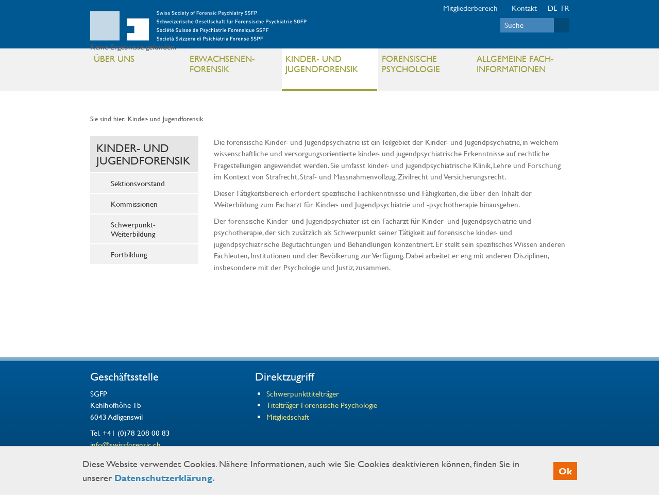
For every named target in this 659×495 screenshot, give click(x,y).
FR (565, 7)
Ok (565, 471)
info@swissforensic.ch (125, 444)
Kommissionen (134, 203)
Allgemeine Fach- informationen (520, 66)
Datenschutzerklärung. (164, 477)
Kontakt (524, 7)
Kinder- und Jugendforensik (329, 66)
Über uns (137, 61)
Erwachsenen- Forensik (233, 66)
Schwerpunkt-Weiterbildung (133, 229)
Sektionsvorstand (138, 183)
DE (552, 7)
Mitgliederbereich (470, 7)
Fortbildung (129, 254)
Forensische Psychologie (425, 66)
